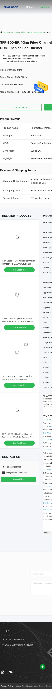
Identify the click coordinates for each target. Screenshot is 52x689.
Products (44, 7)
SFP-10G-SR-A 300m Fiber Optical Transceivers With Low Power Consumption (17, 379)
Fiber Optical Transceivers (32, 32)
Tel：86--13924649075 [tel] (13, 640)
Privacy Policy (7, 686)
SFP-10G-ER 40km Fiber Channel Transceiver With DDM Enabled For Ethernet (17, 437)
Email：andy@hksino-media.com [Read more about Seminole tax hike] (17, 645)
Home (29, 7)
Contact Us (21, 107)
